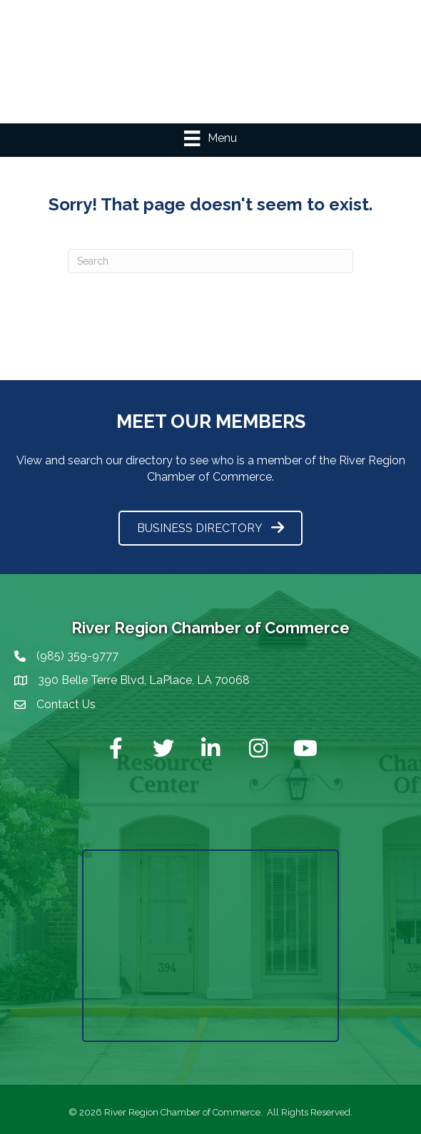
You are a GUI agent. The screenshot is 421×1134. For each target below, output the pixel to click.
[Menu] (210, 138)
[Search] (210, 261)
